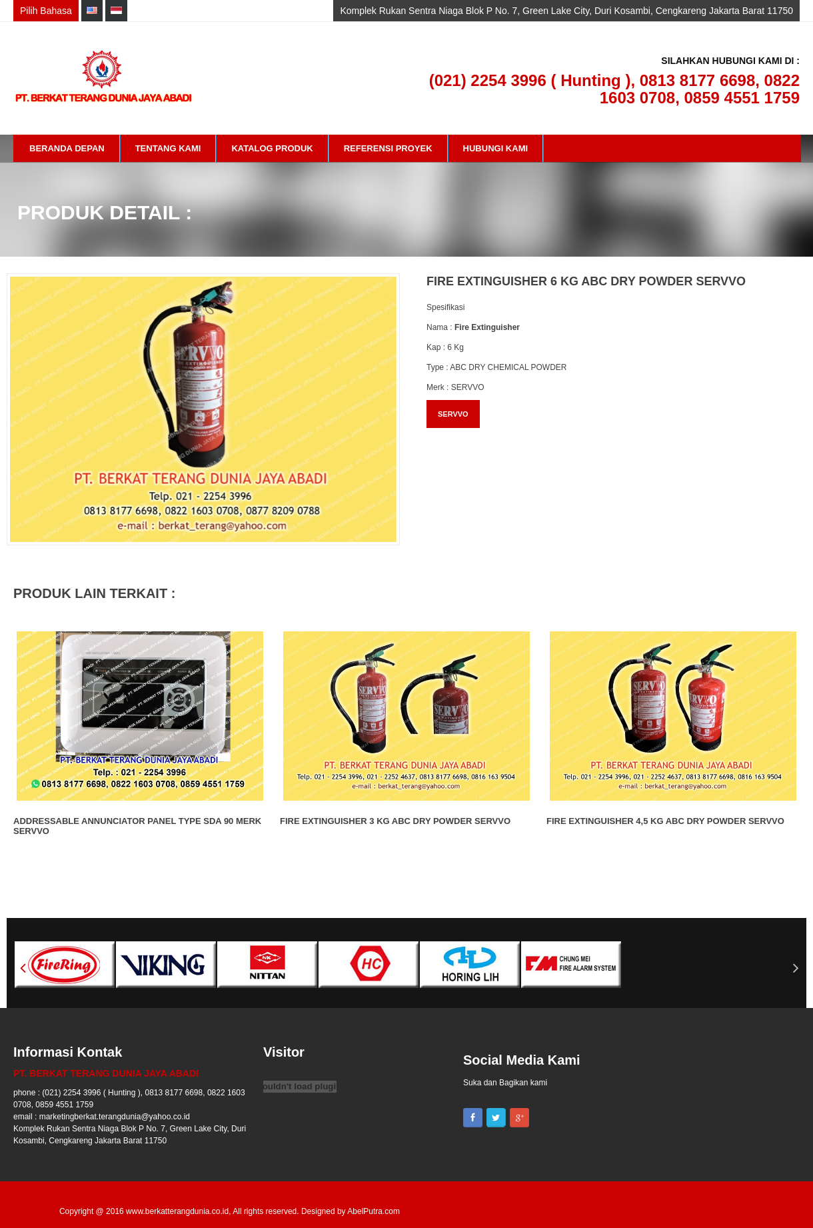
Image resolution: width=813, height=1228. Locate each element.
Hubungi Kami (495, 148)
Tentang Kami (168, 148)
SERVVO (453, 414)
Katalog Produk (272, 148)
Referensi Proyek (388, 148)
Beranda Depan (67, 148)
